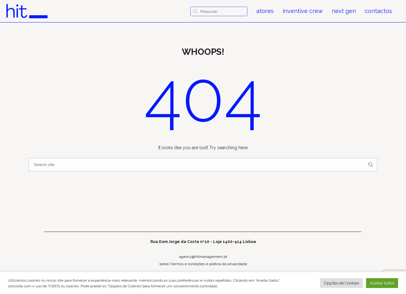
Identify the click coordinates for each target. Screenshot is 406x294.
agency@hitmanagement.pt (203, 256)
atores (265, 11)
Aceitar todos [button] (382, 283)
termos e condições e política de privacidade (209, 264)
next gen (344, 11)
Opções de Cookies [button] (341, 283)
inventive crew (303, 11)
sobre (164, 264)
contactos (378, 11)
